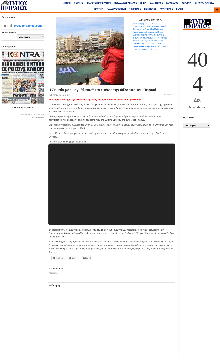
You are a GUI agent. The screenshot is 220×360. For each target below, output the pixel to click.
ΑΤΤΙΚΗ (66, 3)
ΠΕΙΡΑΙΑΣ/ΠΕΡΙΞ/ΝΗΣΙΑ (59, 95)
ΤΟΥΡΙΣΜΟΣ (135, 9)
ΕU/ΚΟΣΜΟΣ (172, 3)
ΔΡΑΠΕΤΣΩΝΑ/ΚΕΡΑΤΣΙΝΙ (99, 3)
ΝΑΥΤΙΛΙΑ (98, 9)
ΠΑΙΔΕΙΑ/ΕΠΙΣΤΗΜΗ (116, 9)
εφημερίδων (30, 107)
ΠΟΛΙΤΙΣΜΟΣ (150, 9)
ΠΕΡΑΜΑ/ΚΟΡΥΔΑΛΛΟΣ (125, 3)
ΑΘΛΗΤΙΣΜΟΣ (166, 9)
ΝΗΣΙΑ (143, 3)
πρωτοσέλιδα (18, 107)
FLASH (179, 9)
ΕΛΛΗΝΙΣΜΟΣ (156, 3)
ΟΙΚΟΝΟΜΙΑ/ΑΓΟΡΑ (204, 3)
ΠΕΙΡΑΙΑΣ (78, 3)
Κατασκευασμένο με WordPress (32, 115)
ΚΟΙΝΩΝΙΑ (186, 3)
